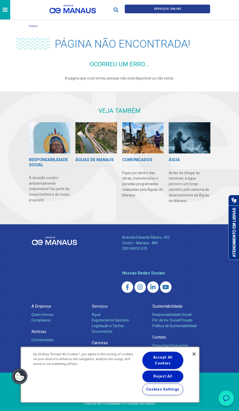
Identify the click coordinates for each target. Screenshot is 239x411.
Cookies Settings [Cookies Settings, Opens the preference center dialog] (163, 389)
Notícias (38, 331)
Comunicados (42, 340)
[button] (20, 376)
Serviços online (167, 10)
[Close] (194, 354)
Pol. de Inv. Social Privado (172, 320)
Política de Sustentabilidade (174, 326)
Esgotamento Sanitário (110, 320)
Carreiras (100, 342)
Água (96, 315)
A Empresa (41, 306)
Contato (159, 337)
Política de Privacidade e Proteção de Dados (119, 403)
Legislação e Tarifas (108, 326)
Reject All (162, 376)
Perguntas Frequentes (170, 345)
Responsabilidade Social (171, 315)
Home (33, 26)
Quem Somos (42, 315)
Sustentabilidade (167, 306)
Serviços (100, 306)
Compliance (41, 320)
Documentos (102, 331)
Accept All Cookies (163, 360)
